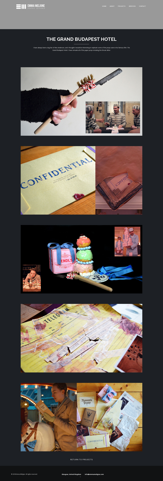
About (112, 6)
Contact (142, 6)
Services (132, 6)
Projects (121, 6)
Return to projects (81, 460)
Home (104, 6)
